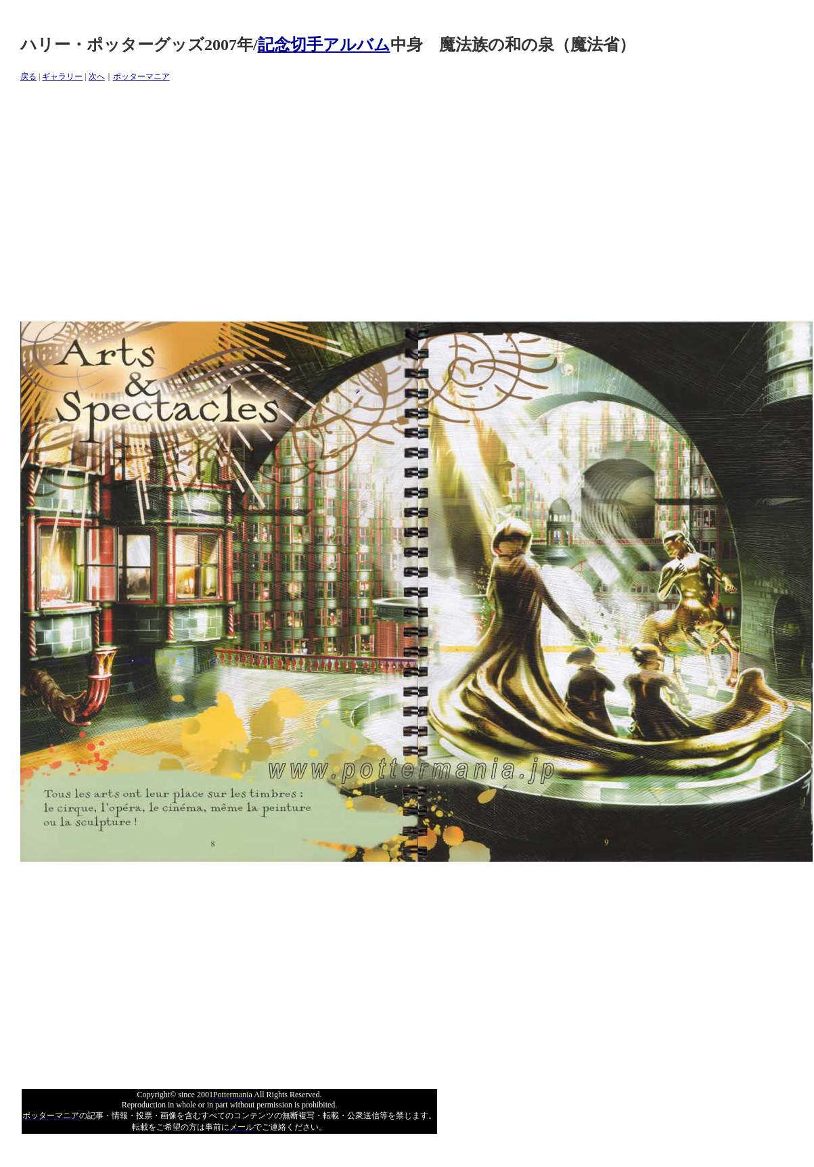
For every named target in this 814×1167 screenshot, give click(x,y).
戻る (28, 76)
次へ (97, 76)
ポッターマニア (141, 76)
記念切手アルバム (324, 44)
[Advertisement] (206, 202)
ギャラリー (62, 76)
